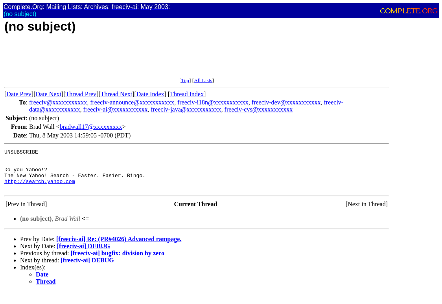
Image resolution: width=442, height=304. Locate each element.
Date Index (150, 94)
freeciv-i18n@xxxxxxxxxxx (213, 102)
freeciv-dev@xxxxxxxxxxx (286, 102)
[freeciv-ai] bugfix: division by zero (117, 261)
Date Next (48, 94)
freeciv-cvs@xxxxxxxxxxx (259, 109)
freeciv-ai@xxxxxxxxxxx (115, 109)
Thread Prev (80, 94)
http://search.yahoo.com (39, 188)
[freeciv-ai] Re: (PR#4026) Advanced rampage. (118, 247)
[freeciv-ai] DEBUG (83, 254)
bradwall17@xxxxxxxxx (91, 126)
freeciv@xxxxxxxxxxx (58, 102)
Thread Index (187, 94)
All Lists (203, 80)
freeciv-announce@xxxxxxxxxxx (132, 102)
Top (185, 80)
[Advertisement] (147, 59)
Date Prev (18, 94)
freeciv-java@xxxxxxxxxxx (186, 109)
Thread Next (116, 94)
